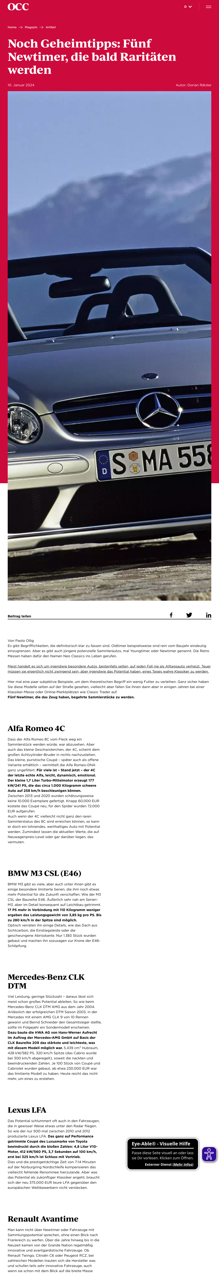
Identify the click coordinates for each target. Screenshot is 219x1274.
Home (12, 27)
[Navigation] (208, 7)
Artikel (51, 27)
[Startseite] (18, 6)
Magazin (31, 27)
